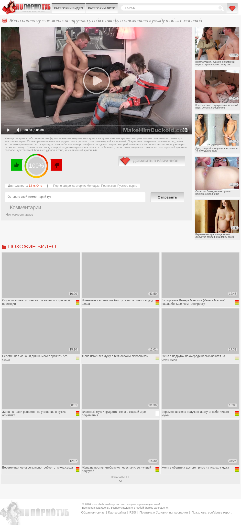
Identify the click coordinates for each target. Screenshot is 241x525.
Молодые (93, 185)
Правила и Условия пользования (164, 512)
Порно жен (108, 185)
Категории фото (101, 8)
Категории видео (68, 8)
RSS (132, 512)
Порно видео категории (69, 185)
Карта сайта (117, 512)
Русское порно (127, 185)
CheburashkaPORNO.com (26, 7)
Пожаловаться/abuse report (211, 512)
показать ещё (120, 477)
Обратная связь (93, 512)
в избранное (152, 161)
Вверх (232, 492)
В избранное (232, 10)
